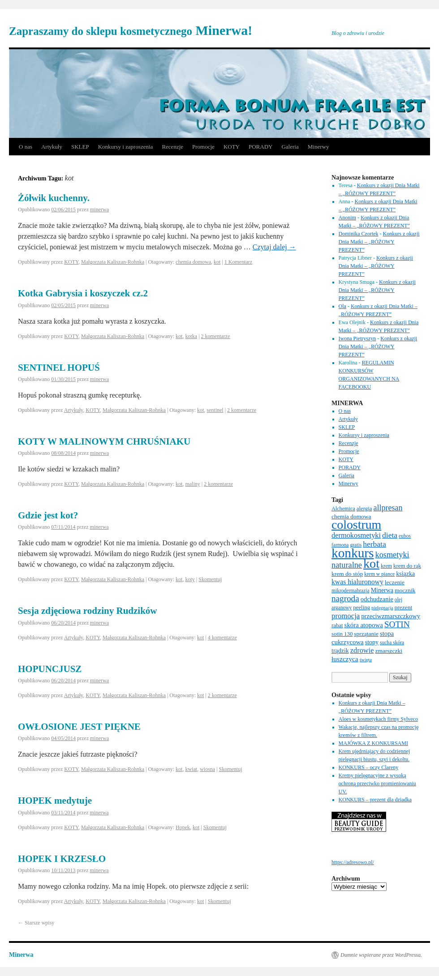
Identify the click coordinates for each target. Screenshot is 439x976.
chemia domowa (193, 262)
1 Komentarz (238, 262)
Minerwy (318, 146)
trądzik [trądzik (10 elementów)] (340, 650)
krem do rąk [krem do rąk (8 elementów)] (407, 566)
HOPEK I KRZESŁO (62, 858)
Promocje (203, 146)
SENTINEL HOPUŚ (59, 367)
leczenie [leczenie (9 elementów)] (395, 582)
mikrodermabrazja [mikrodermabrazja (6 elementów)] (350, 590)
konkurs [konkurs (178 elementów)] (352, 553)
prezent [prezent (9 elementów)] (404, 607)
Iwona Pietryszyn (357, 338)
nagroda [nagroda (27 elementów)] (345, 598)
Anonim (347, 217)
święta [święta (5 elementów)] (366, 659)
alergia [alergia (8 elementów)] (364, 508)
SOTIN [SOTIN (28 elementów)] (397, 624)
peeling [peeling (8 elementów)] (361, 607)
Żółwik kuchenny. (54, 198)
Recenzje (172, 146)
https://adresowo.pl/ (352, 862)
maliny (192, 484)
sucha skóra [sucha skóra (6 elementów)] (392, 642)
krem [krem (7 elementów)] (386, 566)
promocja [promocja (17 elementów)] (345, 616)
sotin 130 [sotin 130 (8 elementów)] (342, 634)
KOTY (232, 146)
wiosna (207, 769)
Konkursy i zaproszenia (125, 146)
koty (189, 579)
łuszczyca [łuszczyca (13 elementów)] (344, 659)
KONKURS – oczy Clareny (369, 767)
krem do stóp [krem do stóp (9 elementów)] (347, 573)
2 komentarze (215, 336)
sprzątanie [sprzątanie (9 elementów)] (366, 633)
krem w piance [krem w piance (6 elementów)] (379, 574)
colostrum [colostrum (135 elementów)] (356, 524)
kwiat (191, 769)
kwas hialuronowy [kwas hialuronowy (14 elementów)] (357, 582)
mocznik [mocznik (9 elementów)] (405, 590)
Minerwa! (130, 30)
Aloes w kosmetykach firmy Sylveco (378, 719)
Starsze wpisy (36, 923)
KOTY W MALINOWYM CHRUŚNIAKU (104, 441)
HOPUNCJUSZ (50, 669)
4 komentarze (222, 637)
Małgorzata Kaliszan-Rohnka (112, 262)
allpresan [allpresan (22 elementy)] (387, 507)
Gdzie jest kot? (48, 515)
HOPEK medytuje (55, 800)
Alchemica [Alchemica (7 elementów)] (343, 508)
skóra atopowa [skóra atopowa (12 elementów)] (363, 625)
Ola (342, 306)
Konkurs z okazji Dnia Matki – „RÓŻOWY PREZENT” (379, 242)
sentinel (215, 410)
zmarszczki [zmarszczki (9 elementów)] (389, 650)
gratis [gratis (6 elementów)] (356, 545)
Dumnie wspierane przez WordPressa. (381, 955)
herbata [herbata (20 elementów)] (374, 543)
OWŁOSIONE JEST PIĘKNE (79, 726)
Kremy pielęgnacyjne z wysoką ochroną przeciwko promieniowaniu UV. (377, 783)
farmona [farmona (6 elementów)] (340, 545)
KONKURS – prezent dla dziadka (375, 799)
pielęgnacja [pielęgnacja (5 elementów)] (382, 607)
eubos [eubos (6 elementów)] (405, 536)
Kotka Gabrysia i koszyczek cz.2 (83, 293)
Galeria (289, 146)
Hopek (183, 827)
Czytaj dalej (274, 247)
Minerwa (21, 954)
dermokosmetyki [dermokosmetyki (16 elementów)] (356, 535)
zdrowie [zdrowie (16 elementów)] (362, 650)
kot (217, 262)
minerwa (99, 209)
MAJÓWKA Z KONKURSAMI (373, 743)
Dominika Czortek (359, 234)
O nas (25, 146)
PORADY (260, 146)
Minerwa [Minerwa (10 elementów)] (382, 590)
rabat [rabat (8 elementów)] (337, 625)
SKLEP (80, 146)
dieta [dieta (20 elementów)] (389, 535)
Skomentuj (210, 579)
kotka (191, 336)
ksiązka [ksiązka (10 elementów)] (405, 573)
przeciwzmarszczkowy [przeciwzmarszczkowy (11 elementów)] (390, 616)
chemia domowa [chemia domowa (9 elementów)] (351, 516)
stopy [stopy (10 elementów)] (372, 642)
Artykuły (51, 146)
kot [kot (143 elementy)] (371, 563)
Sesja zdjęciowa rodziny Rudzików (87, 610)
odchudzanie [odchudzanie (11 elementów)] (377, 599)
